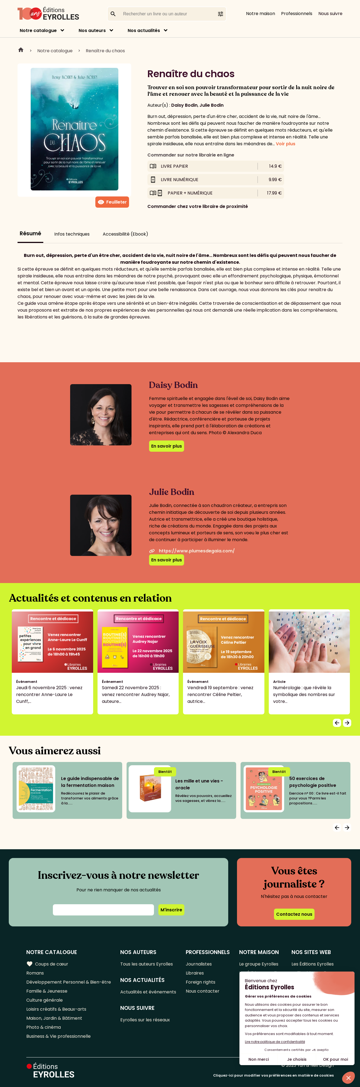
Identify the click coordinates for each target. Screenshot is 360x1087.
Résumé (30, 233)
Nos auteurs (92, 30)
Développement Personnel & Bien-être (68, 982)
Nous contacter (202, 991)
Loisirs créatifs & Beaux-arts (56, 1009)
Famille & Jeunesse (46, 991)
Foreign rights (200, 982)
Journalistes (199, 964)
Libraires (195, 973)
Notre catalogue (38, 30)
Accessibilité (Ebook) (125, 234)
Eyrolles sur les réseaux (145, 1020)
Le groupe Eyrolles (258, 964)
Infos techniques (72, 234)
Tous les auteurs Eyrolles (146, 964)
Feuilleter (112, 202)
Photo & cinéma (43, 1027)
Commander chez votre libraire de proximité (197, 206)
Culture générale (44, 1000)
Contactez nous (294, 914)
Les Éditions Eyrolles (313, 964)
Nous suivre (330, 13)
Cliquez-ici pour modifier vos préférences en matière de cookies (273, 1075)
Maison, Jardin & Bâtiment (54, 1018)
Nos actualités (144, 30)
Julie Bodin (211, 105)
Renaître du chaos (105, 51)
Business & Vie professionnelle (58, 1036)
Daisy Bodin (184, 105)
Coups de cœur (47, 964)
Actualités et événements (148, 992)
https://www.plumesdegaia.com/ (192, 551)
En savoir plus (166, 446)
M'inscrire (171, 910)
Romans (35, 973)
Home (21, 51)
